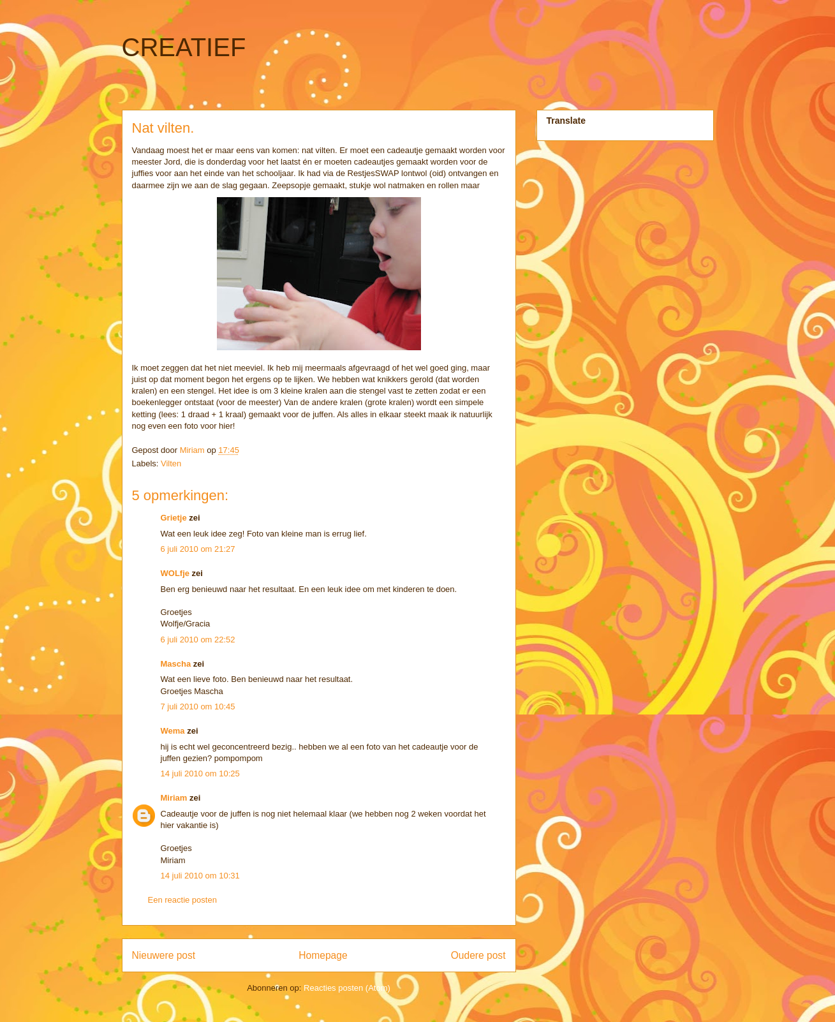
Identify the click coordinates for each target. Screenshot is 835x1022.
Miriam (174, 798)
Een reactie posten (182, 900)
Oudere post (478, 955)
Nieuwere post (164, 955)
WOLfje (175, 573)
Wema (173, 731)
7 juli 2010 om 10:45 (198, 706)
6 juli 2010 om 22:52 (198, 639)
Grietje (174, 517)
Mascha (176, 664)
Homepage (323, 955)
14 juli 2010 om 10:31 (200, 875)
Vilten (171, 463)
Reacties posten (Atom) (347, 988)
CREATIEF (184, 47)
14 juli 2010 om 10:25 (200, 773)
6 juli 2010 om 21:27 (198, 549)
